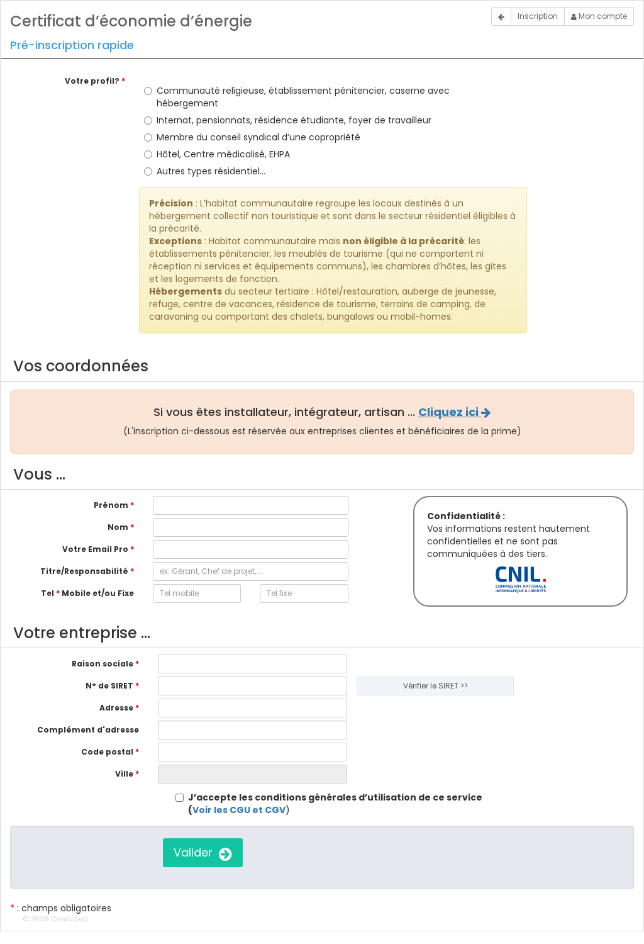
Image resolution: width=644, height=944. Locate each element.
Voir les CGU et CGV (239, 810)
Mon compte (599, 16)
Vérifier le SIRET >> (435, 685)
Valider (203, 852)
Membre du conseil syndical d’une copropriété (252, 137)
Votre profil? (95, 81)
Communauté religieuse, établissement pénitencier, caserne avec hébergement (297, 97)
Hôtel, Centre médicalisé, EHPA (217, 154)
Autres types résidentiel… (204, 171)
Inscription (538, 16)
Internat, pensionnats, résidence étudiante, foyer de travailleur (287, 120)
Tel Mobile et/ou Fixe (87, 593)
